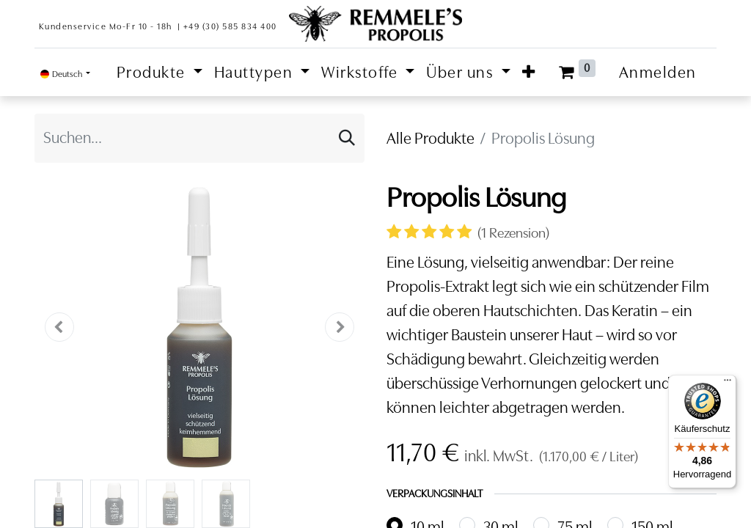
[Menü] (727, 383)
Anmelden (658, 72)
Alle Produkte (431, 138)
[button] (529, 72)
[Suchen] (346, 138)
